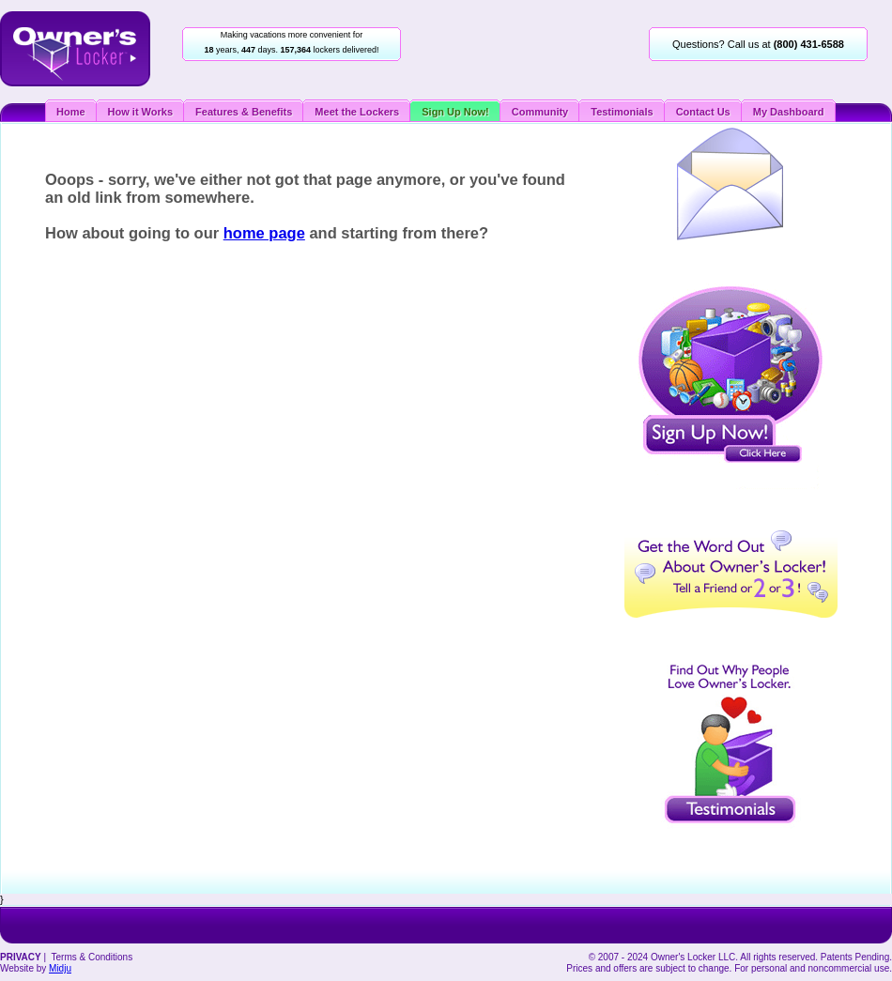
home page (264, 232)
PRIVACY (20, 957)
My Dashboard (788, 111)
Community (540, 111)
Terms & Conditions (91, 957)
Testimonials (622, 111)
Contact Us (703, 111)
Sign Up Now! (455, 111)
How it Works (140, 111)
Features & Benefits (243, 111)
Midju (60, 968)
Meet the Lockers (357, 111)
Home (70, 111)
